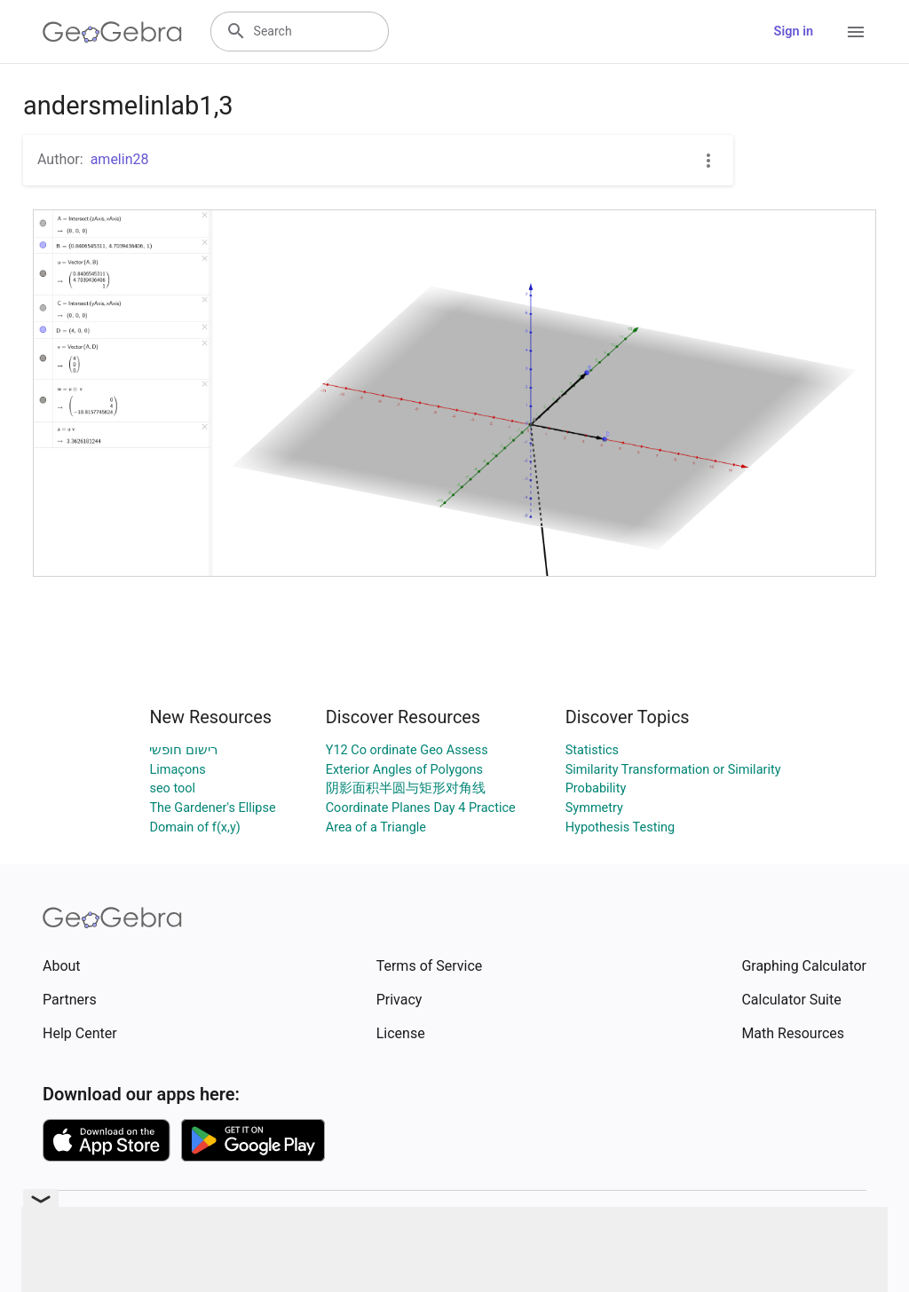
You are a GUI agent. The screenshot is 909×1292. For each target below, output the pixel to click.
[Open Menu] (855, 32)
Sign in (793, 31)
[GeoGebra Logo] (112, 32)
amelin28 (120, 159)
